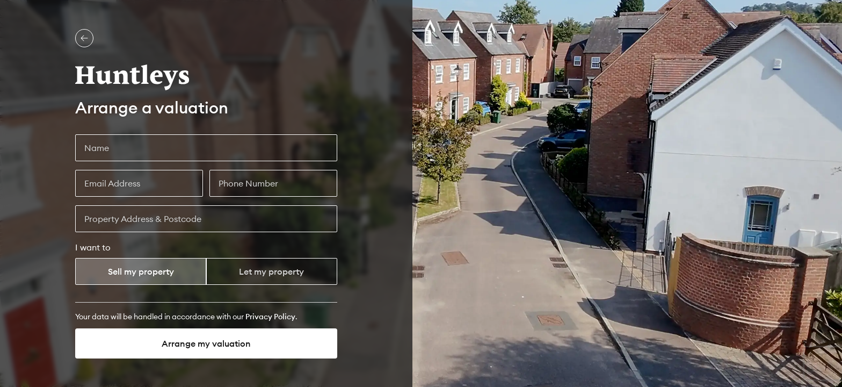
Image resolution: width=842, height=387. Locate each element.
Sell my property (141, 271)
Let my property (271, 271)
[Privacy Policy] (270, 316)
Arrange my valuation (206, 343)
